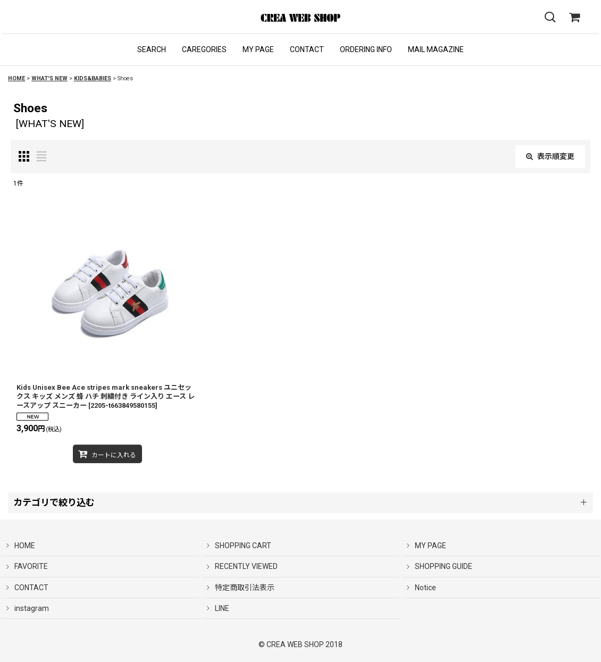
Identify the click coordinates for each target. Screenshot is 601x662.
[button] (151, 49)
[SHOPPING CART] (574, 17)
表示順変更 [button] (550, 156)
